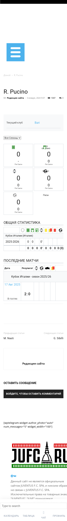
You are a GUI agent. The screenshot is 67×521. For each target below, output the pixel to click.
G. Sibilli (58, 338)
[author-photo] (33, 357)
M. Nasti (9, 338)
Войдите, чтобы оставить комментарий (33, 393)
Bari (37, 122)
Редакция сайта (15, 97)
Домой (7, 75)
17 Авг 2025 (12, 284)
